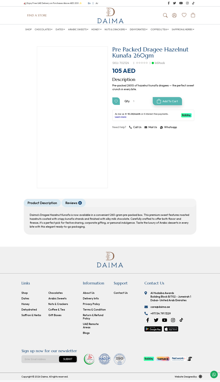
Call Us (135, 129)
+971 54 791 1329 (160, 315)
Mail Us (150, 129)
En (89, 3)
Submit (68, 361)
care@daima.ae (160, 308)
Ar (97, 3)
